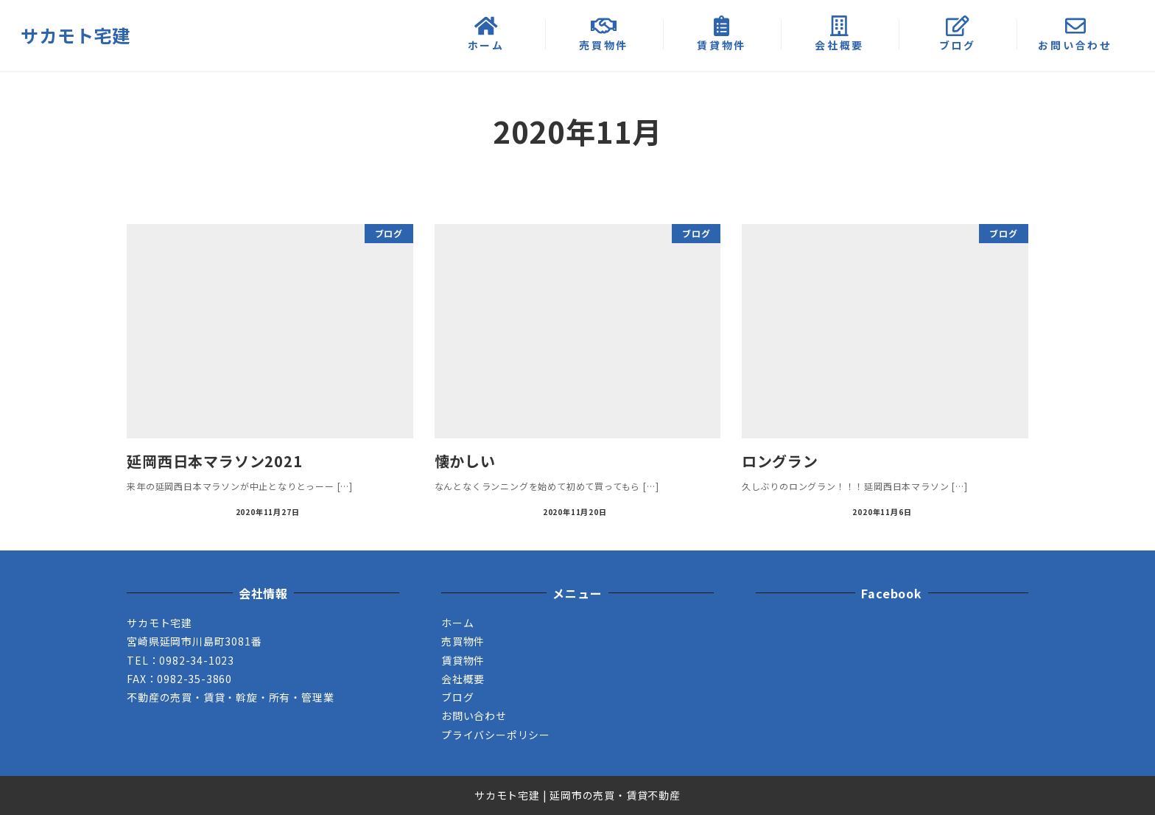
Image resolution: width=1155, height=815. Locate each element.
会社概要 (463, 678)
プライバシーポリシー (495, 734)
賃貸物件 (463, 660)
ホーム (457, 622)
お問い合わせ (474, 715)
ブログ (457, 697)
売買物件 (463, 641)
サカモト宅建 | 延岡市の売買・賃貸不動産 (577, 795)
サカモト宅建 (75, 35)
